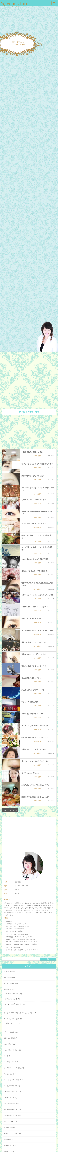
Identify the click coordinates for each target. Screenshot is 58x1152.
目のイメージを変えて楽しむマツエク (35, 523)
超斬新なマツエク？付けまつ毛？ (33, 749)
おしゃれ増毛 (8, 977)
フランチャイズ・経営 (11, 1080)
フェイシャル (8, 1074)
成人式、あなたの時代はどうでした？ (35, 725)
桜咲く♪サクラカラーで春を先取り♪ (34, 571)
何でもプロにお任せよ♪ (30, 773)
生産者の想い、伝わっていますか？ (34, 607)
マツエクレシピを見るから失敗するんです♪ (37, 464)
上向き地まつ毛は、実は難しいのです (35, 785)
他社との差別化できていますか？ (33, 642)
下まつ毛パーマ (9, 1121)
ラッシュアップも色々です (31, 618)
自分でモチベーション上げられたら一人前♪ (37, 595)
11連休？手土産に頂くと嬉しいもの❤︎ (35, 797)
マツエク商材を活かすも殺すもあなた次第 (37, 630)
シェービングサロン (11, 1050)
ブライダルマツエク (11, 1086)
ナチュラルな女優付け (29, 702)
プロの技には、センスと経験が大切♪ (35, 559)
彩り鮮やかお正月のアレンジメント (34, 737)
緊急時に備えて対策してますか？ (33, 666)
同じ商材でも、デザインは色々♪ (33, 476)
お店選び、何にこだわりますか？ (33, 500)
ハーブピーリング (10, 1062)
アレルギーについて (12, 994)
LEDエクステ (8, 971)
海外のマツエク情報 (11, 1133)
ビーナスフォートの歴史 (12, 1068)
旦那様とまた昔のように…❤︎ (32, 714)
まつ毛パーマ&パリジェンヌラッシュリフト (19, 1013)
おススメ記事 (8, 983)
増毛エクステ (8, 1127)
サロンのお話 (8, 1038)
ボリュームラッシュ (11, 1109)
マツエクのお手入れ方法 (13, 1004)
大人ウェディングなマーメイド (33, 690)
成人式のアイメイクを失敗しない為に (35, 761)
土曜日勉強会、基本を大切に (32, 452)
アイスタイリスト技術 (11, 1019)
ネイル (6, 1056)
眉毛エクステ (8, 1145)
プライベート (8, 1097)
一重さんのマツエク (12, 1023)
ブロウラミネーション (11, 1092)
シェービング (8, 1044)
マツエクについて (11, 999)
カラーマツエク (9, 1032)
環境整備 (7, 1139)
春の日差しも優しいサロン (31, 678)
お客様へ (7, 989)
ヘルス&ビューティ (10, 1104)
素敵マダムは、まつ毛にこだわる (33, 654)
